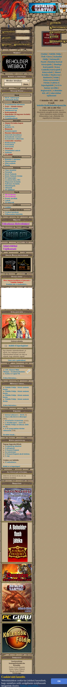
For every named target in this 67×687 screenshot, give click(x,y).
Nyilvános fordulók (12, 184)
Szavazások (9, 146)
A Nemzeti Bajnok (12, 450)
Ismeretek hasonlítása (13, 135)
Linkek (7, 200)
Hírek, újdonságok (12, 98)
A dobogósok (10, 448)
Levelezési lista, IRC (13, 180)
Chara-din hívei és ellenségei (16, 417)
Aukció (7, 125)
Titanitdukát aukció (12, 150)
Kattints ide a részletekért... (17, 284)
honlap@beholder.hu (17, 663)
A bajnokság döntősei (13, 446)
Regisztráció (46, 90)
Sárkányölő (54, 59)
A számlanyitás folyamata (15, 104)
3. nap (7, 456)
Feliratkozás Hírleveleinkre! (16, 224)
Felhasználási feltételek (14, 214)
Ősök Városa (46, 56)
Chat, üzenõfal (10, 170)
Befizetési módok (11, 108)
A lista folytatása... (10, 378)
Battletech (47, 77)
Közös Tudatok (11, 174)
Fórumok (8, 172)
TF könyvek (9, 202)
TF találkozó (10, 190)
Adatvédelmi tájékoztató (54, 94)
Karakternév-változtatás (14, 139)
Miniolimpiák (10, 186)
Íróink (56, 77)
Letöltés (8, 207)
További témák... (9, 435)
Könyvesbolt (47, 72)
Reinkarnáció (10, 143)
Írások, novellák (11, 198)
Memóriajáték (10, 161)
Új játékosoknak (11, 118)
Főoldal (44, 54)
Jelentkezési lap (11, 110)
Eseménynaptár (11, 131)
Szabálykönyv (10, 116)
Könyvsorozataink (51, 80)
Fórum (46, 83)
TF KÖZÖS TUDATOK (14, 421)
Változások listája (12, 99)
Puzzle (7, 165)
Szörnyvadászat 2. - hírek (14, 415)
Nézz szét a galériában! (17, 360)
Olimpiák (8, 188)
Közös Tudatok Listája (13, 176)
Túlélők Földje (55, 54)
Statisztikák (9, 145)
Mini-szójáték (10, 163)
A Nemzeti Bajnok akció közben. (17, 454)
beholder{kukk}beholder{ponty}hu (51, 105)
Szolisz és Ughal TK (12, 374)
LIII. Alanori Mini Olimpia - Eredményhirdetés (14, 371)
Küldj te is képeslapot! (11, 466)
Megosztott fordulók (13, 182)
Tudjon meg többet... (30, 686)
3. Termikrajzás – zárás (14, 423)
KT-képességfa (10, 178)
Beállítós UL (9, 127)
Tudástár (8, 152)
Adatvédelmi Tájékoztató (10, 247)
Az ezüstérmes (10, 452)
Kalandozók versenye (13, 137)
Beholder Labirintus (12, 159)
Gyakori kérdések (12, 212)
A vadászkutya (10, 462)
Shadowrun (55, 75)
